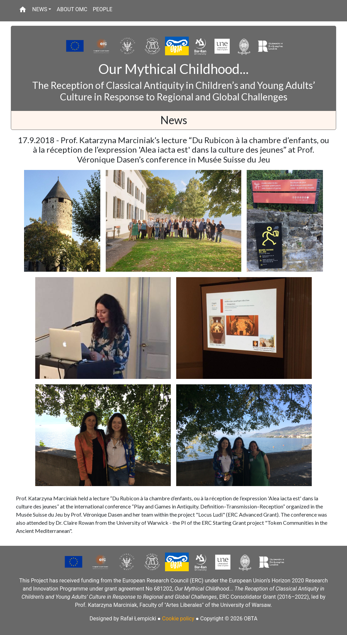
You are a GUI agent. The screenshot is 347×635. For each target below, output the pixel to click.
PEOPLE (103, 9)
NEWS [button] (39, 9)
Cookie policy (178, 618)
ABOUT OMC (72, 9)
